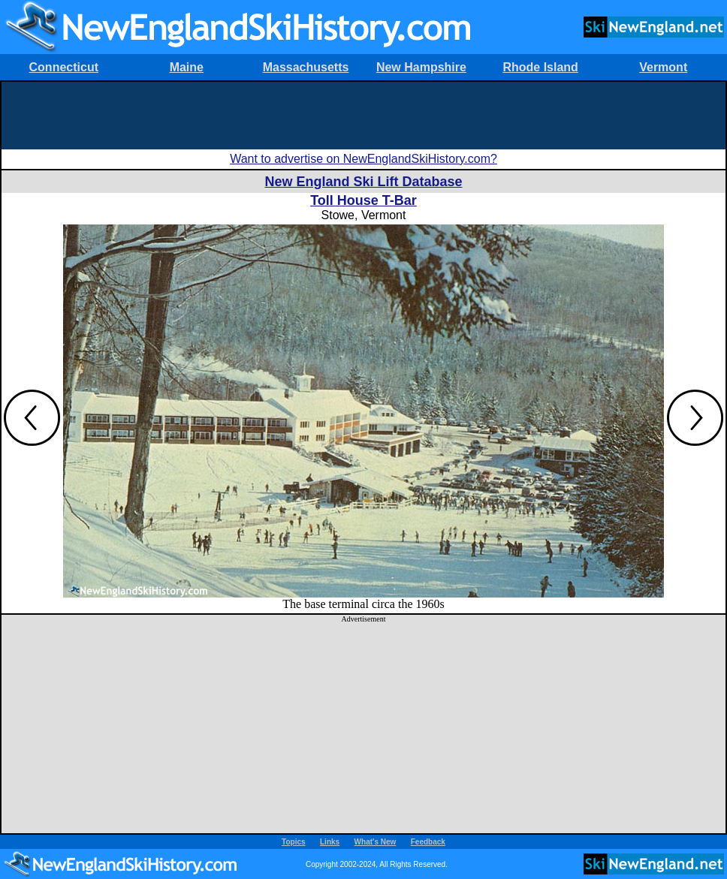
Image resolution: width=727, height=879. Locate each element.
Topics (293, 842)
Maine (187, 67)
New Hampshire (421, 67)
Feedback (428, 842)
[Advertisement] (363, 115)
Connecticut (63, 67)
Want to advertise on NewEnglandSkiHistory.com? (363, 158)
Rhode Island (540, 67)
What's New (375, 842)
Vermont (663, 67)
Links (329, 842)
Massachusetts (306, 67)
